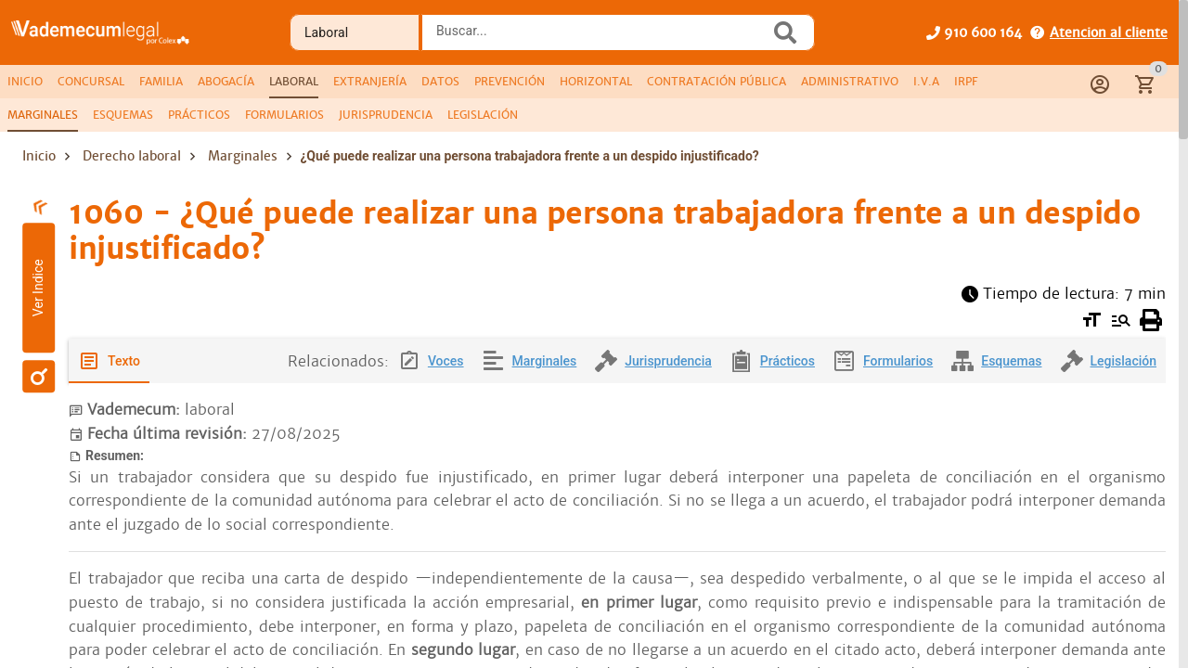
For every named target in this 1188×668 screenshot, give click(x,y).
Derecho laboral (132, 156)
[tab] (25, 81)
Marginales (243, 156)
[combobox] (600, 38)
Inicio (39, 156)
